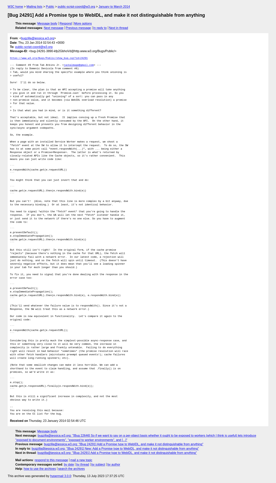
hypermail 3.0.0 (60, 476)
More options (83, 23)
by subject (98, 464)
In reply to (100, 28)
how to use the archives (40, 468)
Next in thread (118, 28)
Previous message (78, 28)
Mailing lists (34, 6)
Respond (66, 23)
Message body (47, 23)
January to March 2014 (114, 6)
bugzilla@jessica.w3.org (37, 38)
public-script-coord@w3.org (76, 6)
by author (113, 464)
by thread (82, 464)
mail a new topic (81, 460)
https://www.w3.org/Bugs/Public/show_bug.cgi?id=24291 (49, 58)
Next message (53, 28)
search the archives (71, 468)
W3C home (15, 6)
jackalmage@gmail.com (79, 65)
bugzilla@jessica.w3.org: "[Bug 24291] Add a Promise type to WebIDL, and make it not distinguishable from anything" (123, 444)
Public (50, 6)
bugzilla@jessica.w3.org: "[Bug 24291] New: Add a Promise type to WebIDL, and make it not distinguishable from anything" (115, 448)
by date (69, 464)
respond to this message (51, 460)
